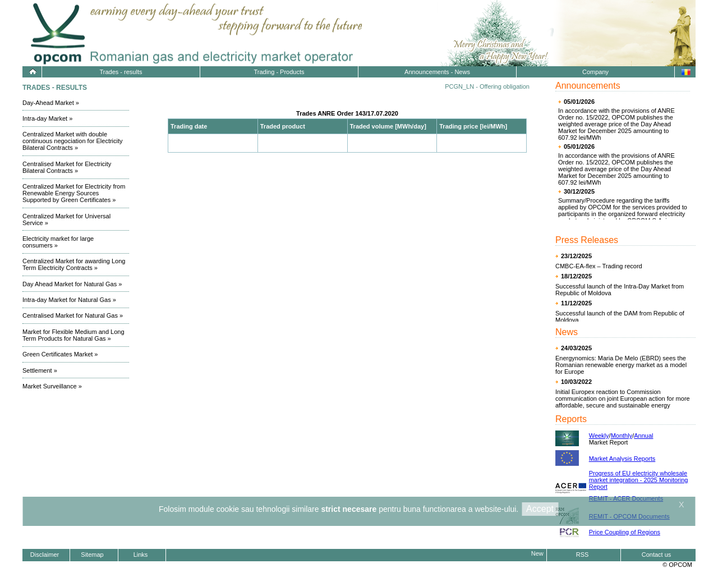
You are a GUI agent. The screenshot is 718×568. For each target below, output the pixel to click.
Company (595, 71)
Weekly (599, 435)
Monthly (622, 435)
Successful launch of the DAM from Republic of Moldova (619, 316)
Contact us (656, 554)
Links (141, 554)
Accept (540, 509)
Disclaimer (44, 554)
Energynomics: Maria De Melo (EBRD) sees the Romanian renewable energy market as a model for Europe (621, 365)
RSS (582, 554)
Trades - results (120, 71)
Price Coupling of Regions (624, 532)
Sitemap (92, 554)
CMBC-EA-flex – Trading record (598, 266)
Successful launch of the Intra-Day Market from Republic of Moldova (619, 289)
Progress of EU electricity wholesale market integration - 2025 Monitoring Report (638, 480)
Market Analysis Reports (622, 458)
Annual (643, 435)
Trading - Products (279, 71)
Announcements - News (437, 71)
